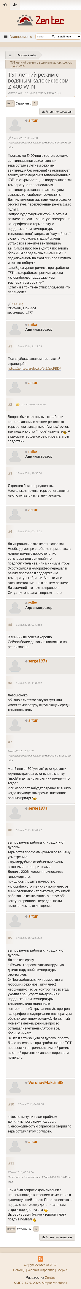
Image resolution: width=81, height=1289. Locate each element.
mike (32, 324)
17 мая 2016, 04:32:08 (31, 1104)
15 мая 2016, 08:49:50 (25, 137)
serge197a (38, 660)
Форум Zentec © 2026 (40, 1265)
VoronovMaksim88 (46, 1082)
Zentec (50, 1277)
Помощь (19, 1270)
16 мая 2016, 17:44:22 (29, 830)
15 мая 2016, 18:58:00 (29, 473)
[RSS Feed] (40, 1259)
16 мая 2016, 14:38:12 (29, 682)
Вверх (11, 1229)
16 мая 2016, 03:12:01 (29, 531)
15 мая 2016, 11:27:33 (29, 346)
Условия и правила (40, 1270)
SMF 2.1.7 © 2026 (27, 1283)
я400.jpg (15, 304)
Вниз (10, 103)
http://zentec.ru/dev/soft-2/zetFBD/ (34, 368)
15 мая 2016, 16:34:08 (33, 404)
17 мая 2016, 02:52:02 (29, 937)
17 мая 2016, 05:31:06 (21, 1172)
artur (33, 120)
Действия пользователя (57, 111)
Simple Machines (54, 1283)
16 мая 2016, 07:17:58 (29, 624)
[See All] (10, 55)
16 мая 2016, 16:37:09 (21, 751)
